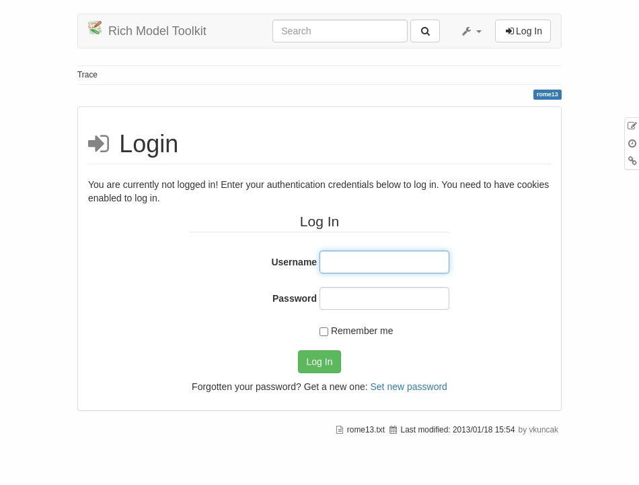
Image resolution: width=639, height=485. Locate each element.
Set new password (408, 386)
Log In (320, 361)
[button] (471, 31)
